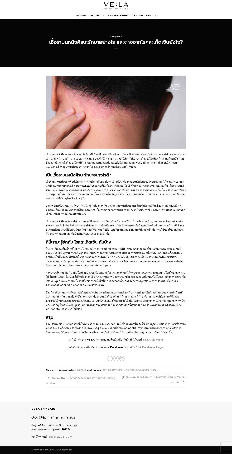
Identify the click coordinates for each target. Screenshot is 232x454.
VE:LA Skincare (153, 340)
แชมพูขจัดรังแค (132, 369)
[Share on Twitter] (116, 358)
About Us (151, 15)
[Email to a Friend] (122, 358)
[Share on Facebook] (110, 358)
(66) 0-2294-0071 (60, 437)
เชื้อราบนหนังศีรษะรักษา (113, 369)
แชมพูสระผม (116, 36)
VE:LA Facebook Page (148, 347)
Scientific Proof (117, 15)
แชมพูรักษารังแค (147, 369)
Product (97, 15)
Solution (137, 15)
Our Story (81, 15)
